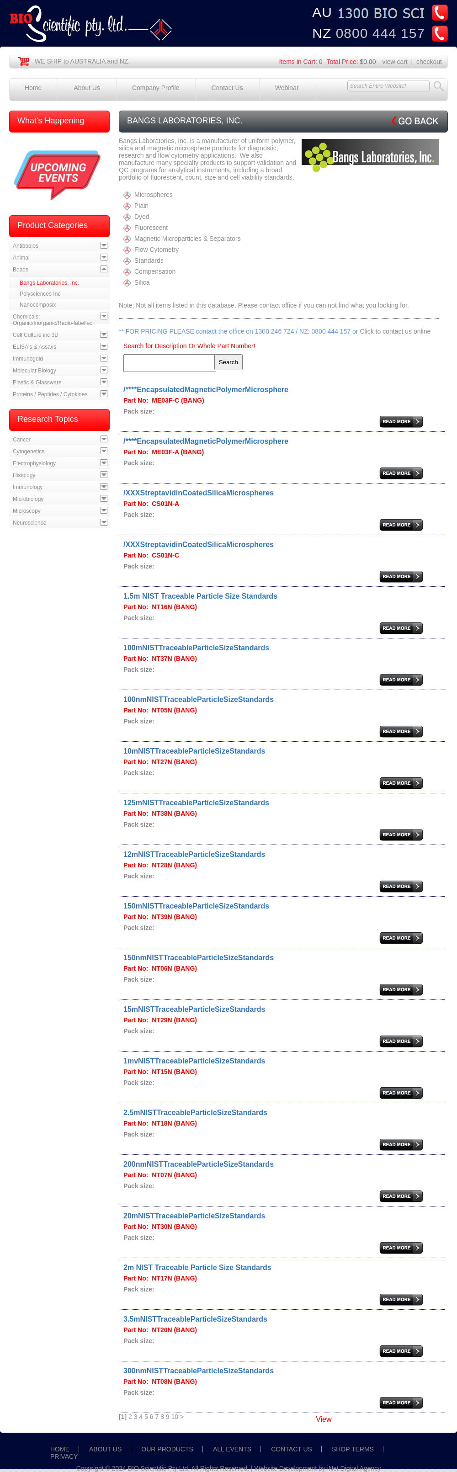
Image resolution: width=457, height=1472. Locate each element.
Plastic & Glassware (37, 382)
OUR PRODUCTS (167, 1449)
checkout (429, 61)
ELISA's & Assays (34, 347)
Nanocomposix (38, 305)
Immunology (28, 487)
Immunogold (28, 359)
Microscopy (27, 511)
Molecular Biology (34, 370)
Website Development (286, 1468)
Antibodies (25, 246)
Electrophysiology (34, 463)
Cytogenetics (28, 451)
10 (175, 1416)
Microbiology (28, 499)
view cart (395, 61)
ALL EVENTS (232, 1449)
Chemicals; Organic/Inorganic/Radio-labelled (53, 320)
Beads (20, 269)
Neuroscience (29, 523)
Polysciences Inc (40, 294)
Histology (24, 475)
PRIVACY (64, 1456)
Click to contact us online (395, 331)
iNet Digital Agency (354, 1468)
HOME (59, 1449)
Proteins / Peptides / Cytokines (50, 394)
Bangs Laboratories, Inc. (49, 283)
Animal (21, 258)
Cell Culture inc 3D (35, 335)
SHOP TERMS (353, 1449)
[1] (123, 1416)
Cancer (22, 439)
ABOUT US (105, 1449)
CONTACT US (291, 1449)
